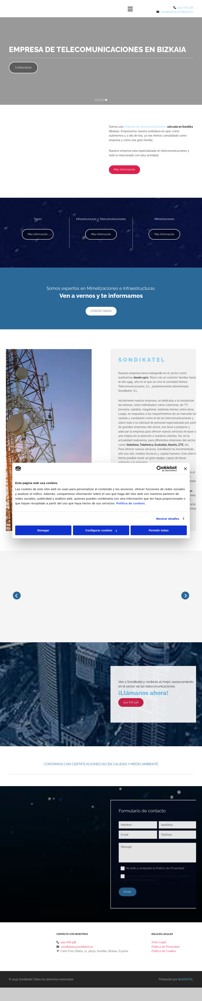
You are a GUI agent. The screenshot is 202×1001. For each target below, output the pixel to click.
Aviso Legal (159, 942)
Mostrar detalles (167, 518)
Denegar (43, 530)
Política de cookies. (131, 503)
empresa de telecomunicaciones (145, 126)
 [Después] (185, 595)
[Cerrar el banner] (185, 468)
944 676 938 (185, 7)
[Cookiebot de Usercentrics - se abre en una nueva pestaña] (159, 469)
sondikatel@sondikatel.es (177, 11)
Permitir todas (159, 530)
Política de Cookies (164, 951)
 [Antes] (17, 595)
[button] (23, 67)
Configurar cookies (101, 530)
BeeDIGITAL (185, 979)
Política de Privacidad (166, 946)
